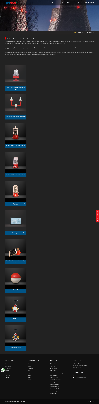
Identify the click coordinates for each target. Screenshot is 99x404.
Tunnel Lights (53, 366)
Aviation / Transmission (55, 379)
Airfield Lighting (53, 368)
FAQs (6, 379)
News (29, 370)
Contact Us (89, 2)
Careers (29, 377)
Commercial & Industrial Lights (57, 373)
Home (52, 2)
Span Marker (16, 289)
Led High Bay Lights (54, 388)
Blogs (29, 373)
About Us (60, 2)
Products (70, 2)
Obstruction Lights (54, 386)
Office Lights (53, 370)
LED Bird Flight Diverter (16, 347)
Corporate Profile (9, 364)
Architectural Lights (54, 384)
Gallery (29, 375)
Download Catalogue (97, 216)
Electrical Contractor (9, 373)
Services (7, 370)
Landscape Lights (54, 377)
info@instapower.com (81, 377)
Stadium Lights (53, 393)
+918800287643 (79, 372)
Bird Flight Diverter (16, 318)
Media (80, 2)
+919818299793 (79, 375)
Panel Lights (7, 375)
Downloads (30, 368)
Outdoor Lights (53, 375)
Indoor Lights (53, 382)
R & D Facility (8, 366)
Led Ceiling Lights (54, 391)
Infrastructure (8, 368)
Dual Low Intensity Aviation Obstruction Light (16, 116)
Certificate (30, 366)
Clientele (7, 377)
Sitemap (29, 379)
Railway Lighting (53, 364)
